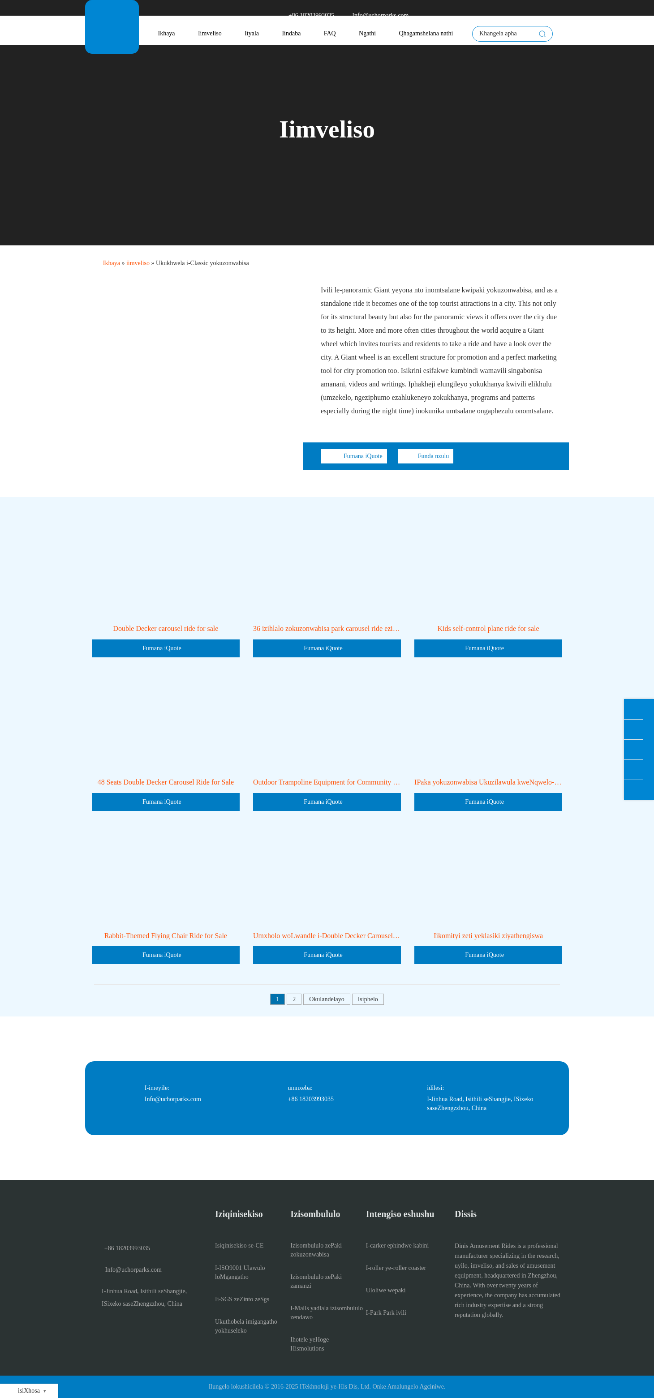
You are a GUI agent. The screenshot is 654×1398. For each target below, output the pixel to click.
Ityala (252, 33)
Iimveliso (210, 33)
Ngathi (367, 33)
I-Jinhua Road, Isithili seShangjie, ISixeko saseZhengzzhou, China (139, 1297)
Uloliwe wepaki (386, 1290)
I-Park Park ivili (386, 1312)
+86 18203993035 (305, 15)
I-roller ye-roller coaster (396, 1268)
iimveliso (138, 263)
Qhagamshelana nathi (426, 33)
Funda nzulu (426, 456)
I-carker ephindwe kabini (397, 1245)
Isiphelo (368, 999)
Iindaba (291, 33)
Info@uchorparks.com (375, 15)
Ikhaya (166, 33)
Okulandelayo (326, 999)
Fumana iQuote (354, 456)
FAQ (330, 33)
